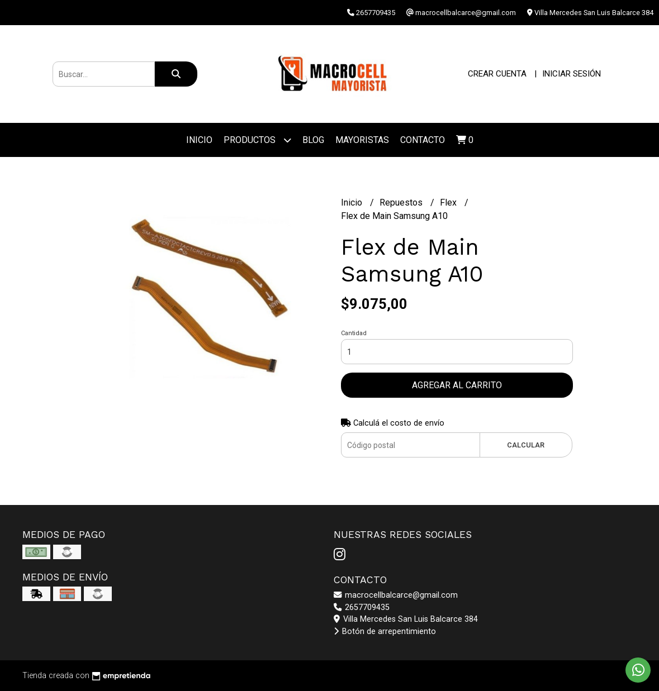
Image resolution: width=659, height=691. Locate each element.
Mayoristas (362, 140)
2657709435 (362, 607)
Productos (257, 140)
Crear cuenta (497, 74)
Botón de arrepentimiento (385, 631)
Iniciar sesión (571, 74)
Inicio (199, 140)
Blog (313, 140)
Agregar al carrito (457, 385)
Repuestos (402, 202)
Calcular (525, 445)
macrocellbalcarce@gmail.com (396, 595)
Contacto (422, 140)
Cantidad (354, 333)
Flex (449, 202)
